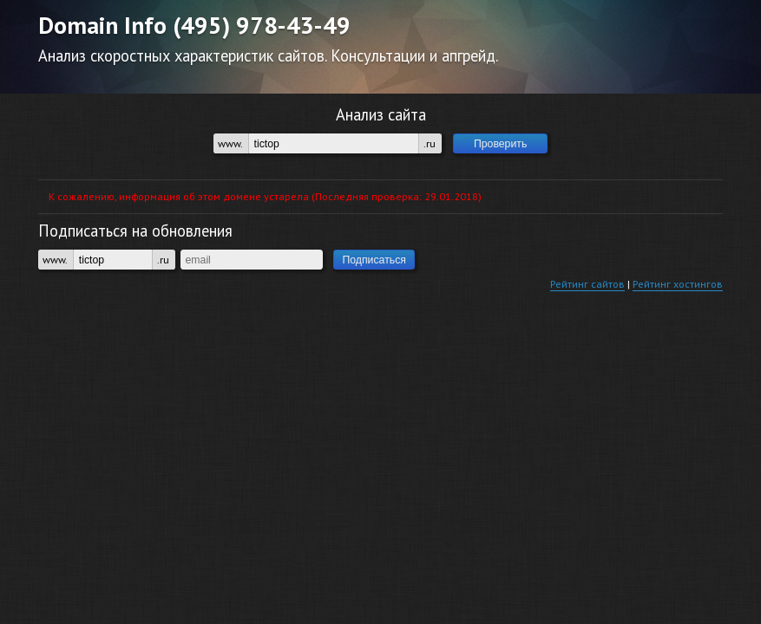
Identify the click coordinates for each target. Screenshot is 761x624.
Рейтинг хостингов (678, 283)
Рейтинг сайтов (587, 283)
